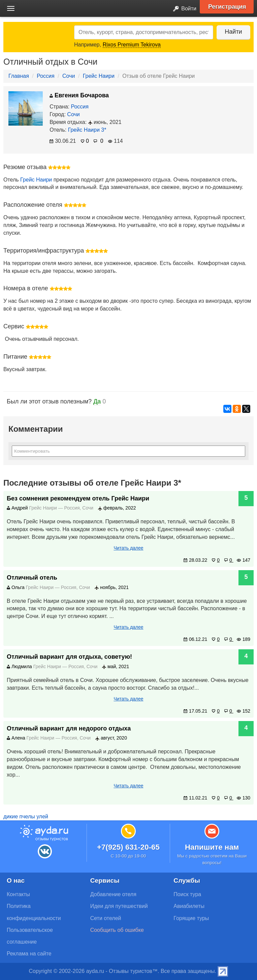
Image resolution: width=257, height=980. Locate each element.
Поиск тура (187, 894)
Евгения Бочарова (79, 95)
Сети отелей (105, 918)
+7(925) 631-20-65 (128, 847)
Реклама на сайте (29, 953)
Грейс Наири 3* (87, 130)
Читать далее (128, 548)
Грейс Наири (99, 76)
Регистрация (227, 6)
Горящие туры (191, 918)
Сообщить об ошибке (117, 930)
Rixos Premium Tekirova (132, 44)
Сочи (68, 76)
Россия (45, 76)
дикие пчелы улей (25, 816)
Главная (18, 76)
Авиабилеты (188, 906)
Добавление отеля (113, 894)
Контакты (18, 894)
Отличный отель (32, 577)
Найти (233, 31)
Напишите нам (212, 847)
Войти (182, 8)
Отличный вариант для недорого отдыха (69, 728)
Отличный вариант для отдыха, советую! (69, 656)
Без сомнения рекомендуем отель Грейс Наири (78, 498)
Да (97, 401)
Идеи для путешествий (119, 906)
